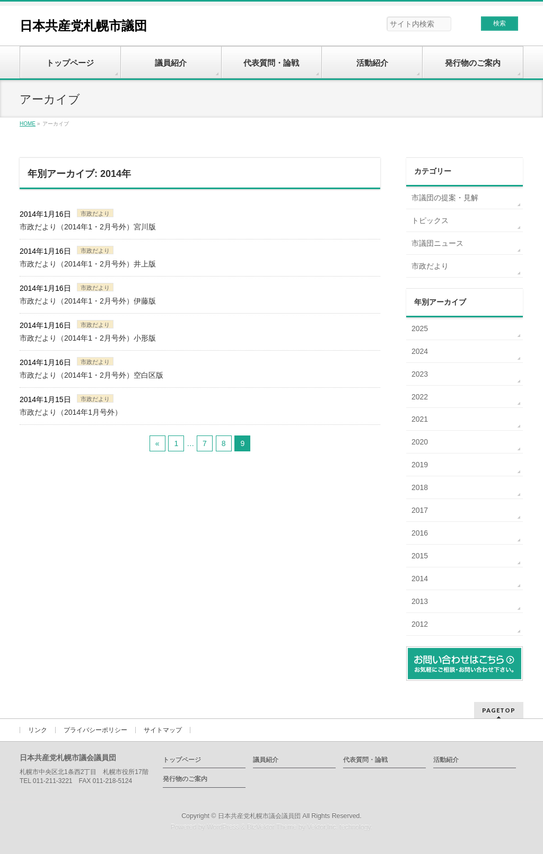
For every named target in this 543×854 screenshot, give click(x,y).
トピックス (430, 220)
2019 (419, 464)
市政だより (95, 213)
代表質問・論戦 (365, 759)
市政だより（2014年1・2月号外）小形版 (88, 338)
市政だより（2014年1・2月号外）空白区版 (91, 375)
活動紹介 (446, 759)
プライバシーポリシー (95, 730)
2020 (419, 442)
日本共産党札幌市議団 (83, 26)
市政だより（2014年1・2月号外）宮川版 (88, 227)
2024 (419, 351)
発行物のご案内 (185, 778)
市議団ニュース (437, 243)
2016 (419, 533)
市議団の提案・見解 (444, 197)
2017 (419, 510)
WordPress (223, 827)
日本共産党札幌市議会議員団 (259, 816)
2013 (419, 601)
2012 (419, 624)
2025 (419, 328)
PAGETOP (498, 710)
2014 (419, 578)
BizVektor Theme (272, 827)
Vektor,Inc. (322, 827)
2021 (419, 419)
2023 (419, 374)
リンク (37, 730)
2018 (419, 487)
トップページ (182, 759)
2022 (419, 397)
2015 (419, 555)
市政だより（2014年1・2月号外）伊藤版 (88, 301)
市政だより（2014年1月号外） (71, 412)
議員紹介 (265, 759)
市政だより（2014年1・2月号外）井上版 (88, 264)
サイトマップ (163, 730)
